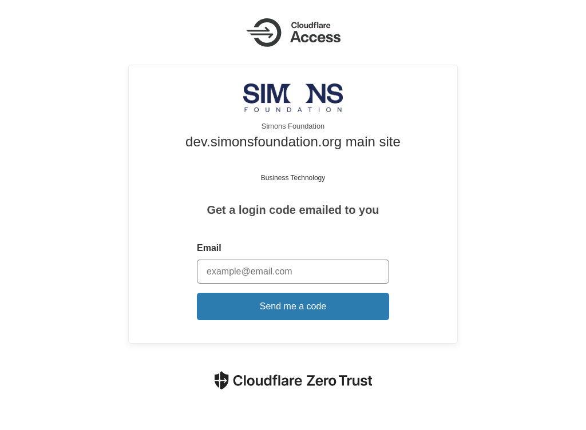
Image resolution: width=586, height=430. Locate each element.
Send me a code (293, 306)
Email (209, 248)
